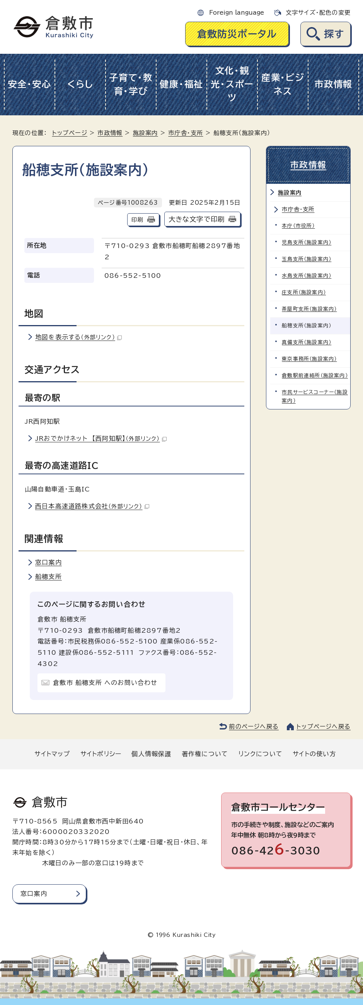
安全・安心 (29, 84)
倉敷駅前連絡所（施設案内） (315, 375)
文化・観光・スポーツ (232, 84)
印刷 (137, 220)
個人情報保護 (151, 754)
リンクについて (261, 754)
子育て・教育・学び (131, 84)
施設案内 (145, 133)
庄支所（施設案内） (304, 292)
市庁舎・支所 (185, 133)
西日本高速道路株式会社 (92, 506)
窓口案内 (48, 562)
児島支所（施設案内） (306, 242)
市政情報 (333, 84)
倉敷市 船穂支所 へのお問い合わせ (105, 683)
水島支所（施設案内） (306, 275)
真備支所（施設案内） (306, 342)
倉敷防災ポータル (237, 34)
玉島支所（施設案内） (306, 259)
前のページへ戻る (254, 726)
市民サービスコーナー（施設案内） (315, 396)
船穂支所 (48, 577)
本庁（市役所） (298, 225)
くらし (80, 84)
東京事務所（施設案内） (309, 358)
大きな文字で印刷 (197, 219)
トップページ (69, 133)
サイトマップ (52, 754)
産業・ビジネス (283, 84)
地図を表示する (78, 337)
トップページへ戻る (324, 726)
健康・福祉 (181, 84)
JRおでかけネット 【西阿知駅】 (101, 438)
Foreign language (236, 12)
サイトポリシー (100, 754)
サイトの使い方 (314, 754)
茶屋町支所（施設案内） (309, 309)
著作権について (205, 754)
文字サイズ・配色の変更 (318, 12)
